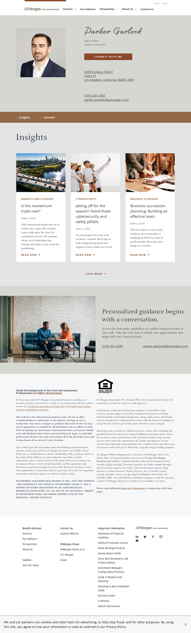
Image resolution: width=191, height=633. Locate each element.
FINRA (109, 465)
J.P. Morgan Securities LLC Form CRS (46, 407)
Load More (94, 273)
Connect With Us (69, 533)
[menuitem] (88, 9)
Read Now (29, 254)
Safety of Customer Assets (113, 543)
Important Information (132, 488)
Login (165, 3)
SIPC (120, 465)
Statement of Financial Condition (111, 535)
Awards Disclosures (109, 606)
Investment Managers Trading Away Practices (111, 570)
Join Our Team (31, 565)
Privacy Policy (116, 627)
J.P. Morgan (66, 554)
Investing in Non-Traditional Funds (113, 588)
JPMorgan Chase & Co (72, 549)
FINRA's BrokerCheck (49, 393)
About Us (129, 9)
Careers (157, 3)
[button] (185, 624)
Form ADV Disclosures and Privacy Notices (113, 560)
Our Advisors (30, 539)
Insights (24, 117)
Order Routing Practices (111, 548)
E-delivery (103, 601)
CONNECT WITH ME (108, 56)
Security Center (106, 595)
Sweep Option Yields (109, 553)
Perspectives (109, 9)
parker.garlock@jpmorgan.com (106, 100)
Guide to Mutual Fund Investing (110, 579)
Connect (49, 117)
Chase (63, 560)
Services (69, 9)
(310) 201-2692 (112, 346)
